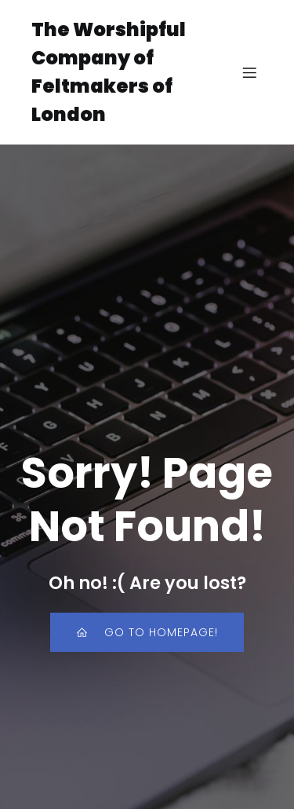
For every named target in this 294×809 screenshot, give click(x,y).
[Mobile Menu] (249, 72)
